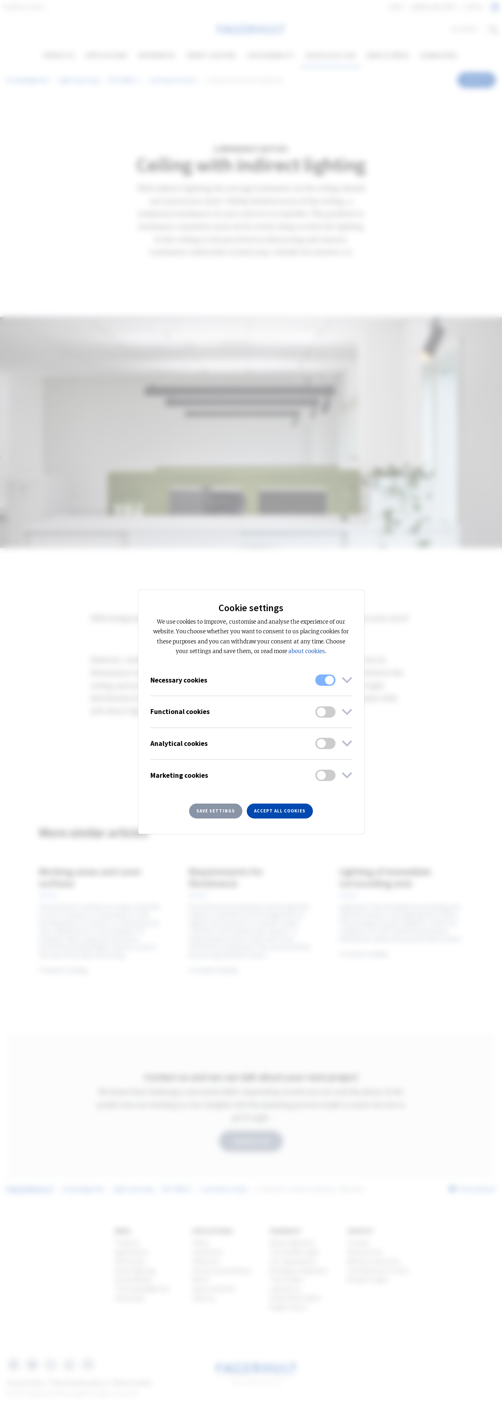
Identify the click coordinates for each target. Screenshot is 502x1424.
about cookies (306, 651)
